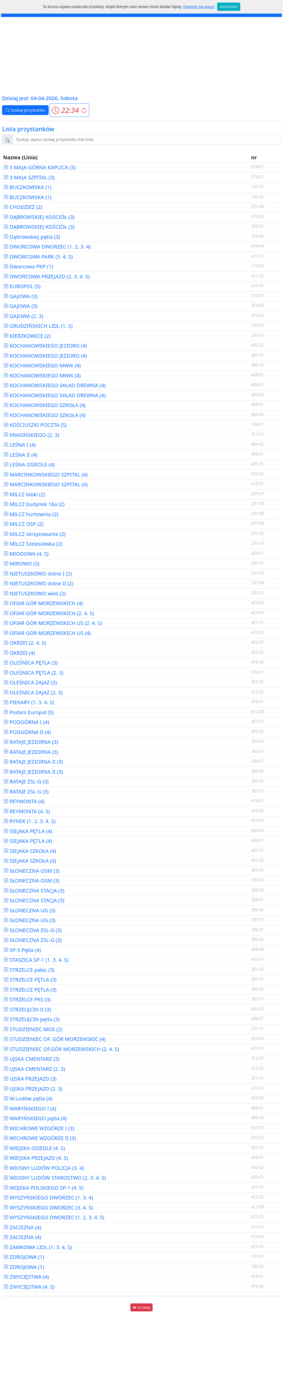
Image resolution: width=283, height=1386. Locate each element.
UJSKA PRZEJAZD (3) (30, 1078)
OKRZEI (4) (19, 652)
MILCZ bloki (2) (24, 494)
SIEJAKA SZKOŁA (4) (29, 851)
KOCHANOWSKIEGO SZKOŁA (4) (44, 405)
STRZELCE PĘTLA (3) (30, 979)
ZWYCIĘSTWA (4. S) (29, 1286)
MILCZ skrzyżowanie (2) (34, 534)
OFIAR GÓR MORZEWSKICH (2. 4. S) (48, 613)
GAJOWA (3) (20, 296)
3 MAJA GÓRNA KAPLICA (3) (39, 167)
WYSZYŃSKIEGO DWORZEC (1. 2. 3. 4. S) (53, 1217)
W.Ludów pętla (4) (27, 1098)
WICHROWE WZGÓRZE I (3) (38, 1128)
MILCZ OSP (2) (23, 523)
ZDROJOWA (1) (23, 1256)
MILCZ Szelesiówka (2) (32, 543)
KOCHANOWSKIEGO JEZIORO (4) (45, 345)
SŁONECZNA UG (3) (29, 910)
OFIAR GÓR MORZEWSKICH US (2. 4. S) (52, 623)
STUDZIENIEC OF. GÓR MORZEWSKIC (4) (54, 1039)
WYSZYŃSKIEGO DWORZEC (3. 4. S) (48, 1207)
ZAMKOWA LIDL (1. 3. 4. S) (37, 1247)
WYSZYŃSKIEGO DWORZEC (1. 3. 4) (48, 1197)
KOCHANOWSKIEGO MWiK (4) (42, 365)
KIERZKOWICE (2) (27, 335)
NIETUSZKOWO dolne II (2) (38, 583)
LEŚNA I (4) (19, 444)
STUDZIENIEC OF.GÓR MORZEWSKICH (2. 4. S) (61, 1049)
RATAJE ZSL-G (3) (26, 781)
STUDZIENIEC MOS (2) (32, 1029)
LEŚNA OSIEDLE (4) (29, 464)
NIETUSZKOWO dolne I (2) (37, 573)
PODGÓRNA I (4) (26, 722)
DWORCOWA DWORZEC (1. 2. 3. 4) (47, 246)
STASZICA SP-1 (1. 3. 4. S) (35, 959)
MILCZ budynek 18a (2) (34, 504)
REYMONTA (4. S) (26, 811)
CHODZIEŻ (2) (22, 207)
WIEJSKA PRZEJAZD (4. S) (35, 1157)
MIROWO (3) (21, 563)
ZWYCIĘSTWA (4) (26, 1276)
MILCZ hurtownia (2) (30, 514)
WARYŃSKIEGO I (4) (29, 1108)
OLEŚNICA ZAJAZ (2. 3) (33, 692)
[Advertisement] (141, 56)
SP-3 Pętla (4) (22, 950)
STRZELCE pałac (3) (28, 969)
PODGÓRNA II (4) (27, 732)
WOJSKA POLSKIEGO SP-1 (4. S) (43, 1187)
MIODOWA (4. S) (26, 553)
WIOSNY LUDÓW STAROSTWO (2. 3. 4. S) (54, 1177)
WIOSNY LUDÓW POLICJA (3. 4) (43, 1167)
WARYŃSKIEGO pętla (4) (35, 1118)
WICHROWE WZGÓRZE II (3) (39, 1138)
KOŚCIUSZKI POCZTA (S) (35, 424)
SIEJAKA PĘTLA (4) (27, 831)
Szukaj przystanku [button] (25, 110)
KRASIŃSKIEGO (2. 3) (31, 434)
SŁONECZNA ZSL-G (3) (32, 930)
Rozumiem (229, 6)
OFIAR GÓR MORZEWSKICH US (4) (47, 633)
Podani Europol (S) (28, 712)
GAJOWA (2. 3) (23, 316)
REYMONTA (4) (23, 801)
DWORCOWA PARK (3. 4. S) (38, 256)
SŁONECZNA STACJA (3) (33, 890)
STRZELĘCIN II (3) (27, 1009)
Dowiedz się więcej (199, 6)
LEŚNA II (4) (20, 454)
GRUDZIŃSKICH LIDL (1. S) (38, 325)
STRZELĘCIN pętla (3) (31, 1019)
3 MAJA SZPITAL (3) (29, 177)
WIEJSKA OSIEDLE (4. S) (34, 1148)
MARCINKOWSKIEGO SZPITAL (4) (45, 474)
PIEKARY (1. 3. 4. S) (28, 702)
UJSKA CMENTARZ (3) (31, 1058)
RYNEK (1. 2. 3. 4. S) (29, 821)
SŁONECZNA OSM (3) (31, 870)
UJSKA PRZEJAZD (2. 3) (32, 1088)
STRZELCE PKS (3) (27, 999)
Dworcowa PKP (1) (28, 266)
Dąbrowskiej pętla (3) (31, 236)
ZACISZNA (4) (22, 1227)
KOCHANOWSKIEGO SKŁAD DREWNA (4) (54, 385)
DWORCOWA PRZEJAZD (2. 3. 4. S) (46, 276)
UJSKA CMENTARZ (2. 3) (34, 1068)
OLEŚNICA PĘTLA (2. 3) (33, 672)
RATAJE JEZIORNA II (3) (33, 761)
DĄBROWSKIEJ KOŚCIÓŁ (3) (39, 217)
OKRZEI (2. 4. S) (24, 642)
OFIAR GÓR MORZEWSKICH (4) (43, 603)
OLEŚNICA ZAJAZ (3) (30, 682)
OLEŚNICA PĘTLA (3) (30, 662)
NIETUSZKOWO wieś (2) (34, 593)
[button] (69, 110)
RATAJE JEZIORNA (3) (30, 741)
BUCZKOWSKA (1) (27, 187)
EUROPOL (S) (21, 286)
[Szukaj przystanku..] (147, 139)
